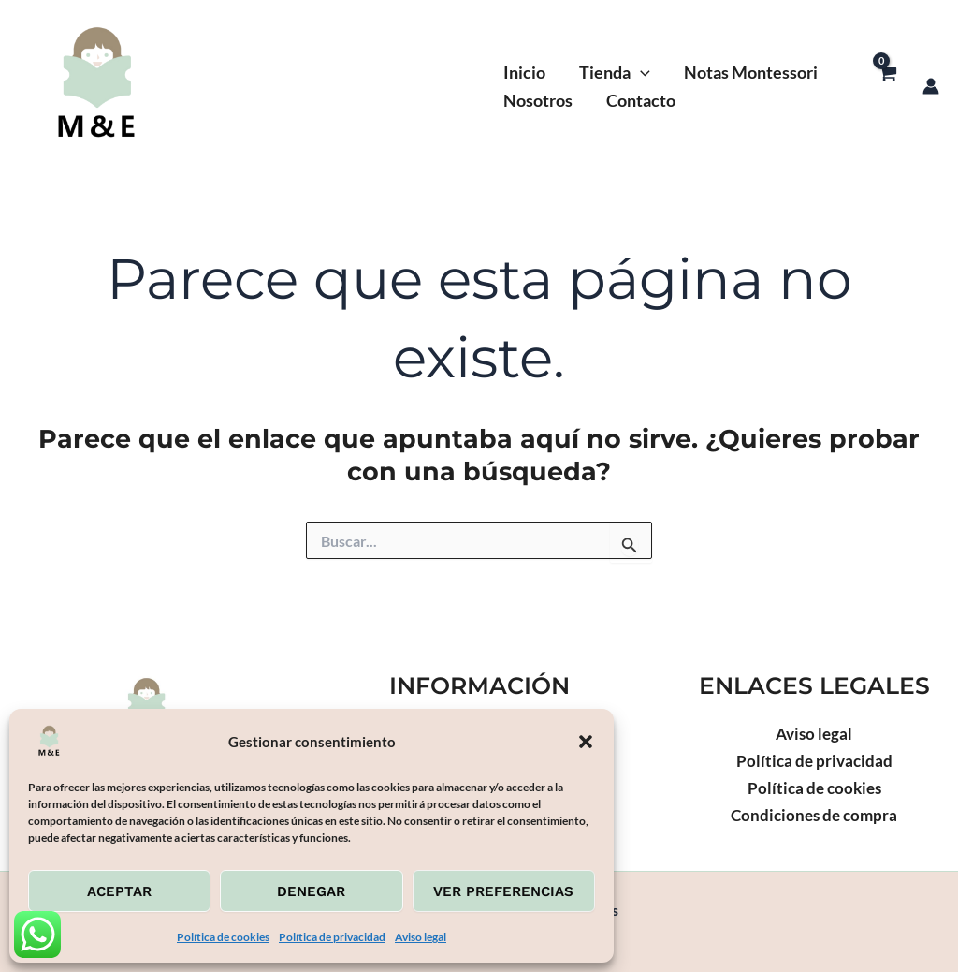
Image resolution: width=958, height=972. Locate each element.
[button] (585, 741)
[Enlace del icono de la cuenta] (930, 86)
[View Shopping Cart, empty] (887, 85)
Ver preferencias (503, 891)
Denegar (311, 891)
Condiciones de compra (814, 814)
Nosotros (538, 100)
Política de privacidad (332, 937)
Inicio (524, 72)
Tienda (614, 72)
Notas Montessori (751, 72)
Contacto (640, 100)
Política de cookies (223, 937)
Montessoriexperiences (326, 86)
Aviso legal (420, 937)
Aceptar (119, 891)
